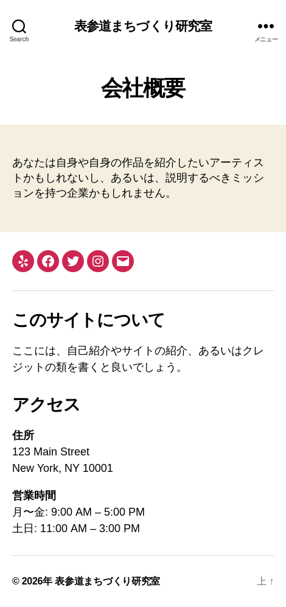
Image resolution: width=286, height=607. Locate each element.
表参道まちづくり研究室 (143, 25)
